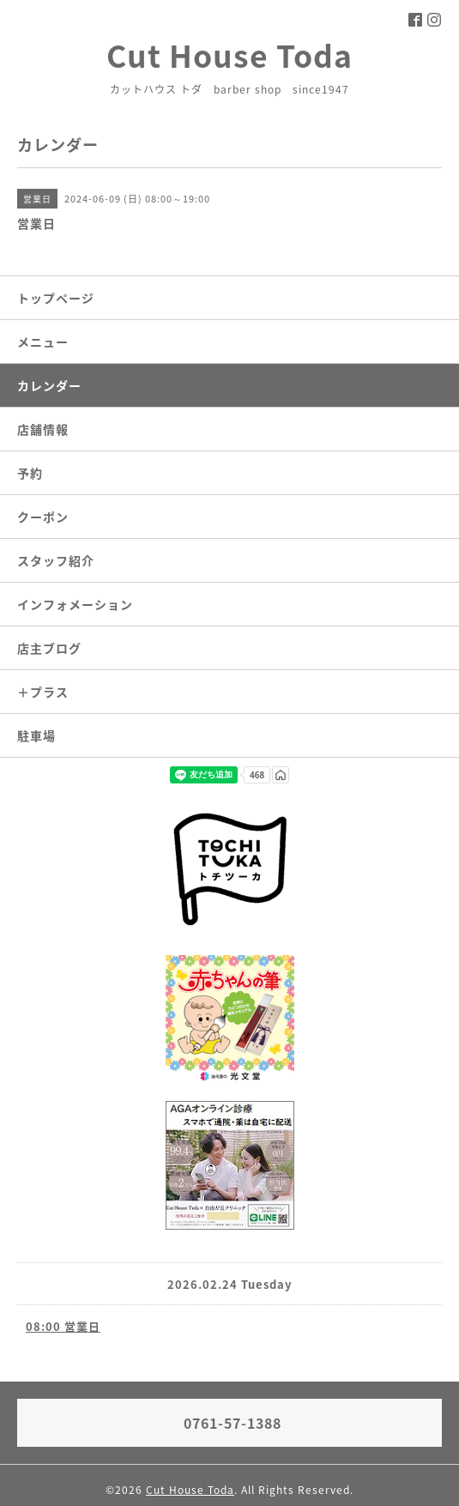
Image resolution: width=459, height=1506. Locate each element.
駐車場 (36, 735)
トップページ (55, 297)
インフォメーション (75, 604)
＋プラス (43, 691)
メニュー (43, 341)
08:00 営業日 (63, 1326)
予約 (30, 472)
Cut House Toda (229, 55)
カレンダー (49, 385)
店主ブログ (49, 647)
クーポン (43, 516)
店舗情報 (43, 429)
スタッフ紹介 (55, 560)
